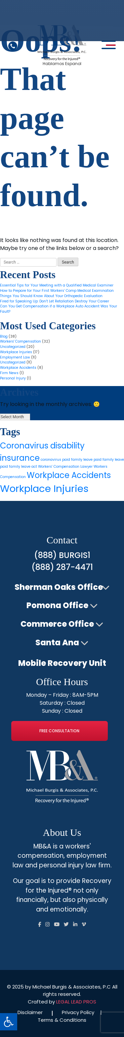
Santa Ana (57, 642)
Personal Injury (13, 378)
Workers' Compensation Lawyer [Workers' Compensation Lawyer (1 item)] (65, 466)
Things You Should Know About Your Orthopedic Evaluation (51, 295)
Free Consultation (59, 731)
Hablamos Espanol (62, 63)
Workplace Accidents (18, 367)
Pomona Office (57, 605)
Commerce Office (57, 623)
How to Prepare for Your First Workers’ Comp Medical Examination (57, 290)
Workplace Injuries (16, 352)
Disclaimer (30, 1012)
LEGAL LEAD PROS (76, 1001)
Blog (4, 336)
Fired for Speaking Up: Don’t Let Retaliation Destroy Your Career (54, 301)
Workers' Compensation (20, 341)
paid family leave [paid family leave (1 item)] (109, 459)
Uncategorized (12, 346)
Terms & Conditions (62, 1019)
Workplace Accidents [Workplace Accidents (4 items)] (69, 475)
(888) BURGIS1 (62, 555)
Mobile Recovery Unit (62, 663)
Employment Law (15, 357)
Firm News (9, 372)
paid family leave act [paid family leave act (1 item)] (18, 466)
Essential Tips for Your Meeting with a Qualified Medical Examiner (56, 285)
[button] (8, 1021)
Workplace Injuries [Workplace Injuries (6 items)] (44, 488)
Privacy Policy (78, 1012)
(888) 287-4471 (62, 567)
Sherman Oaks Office (59, 587)
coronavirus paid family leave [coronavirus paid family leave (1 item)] (67, 459)
